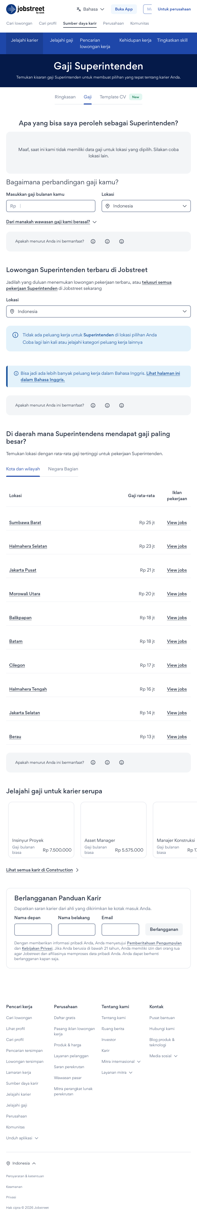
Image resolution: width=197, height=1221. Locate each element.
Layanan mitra (114, 1072)
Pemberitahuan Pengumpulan (154, 943)
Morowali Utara (24, 593)
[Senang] (122, 241)
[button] (79, 9)
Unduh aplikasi (19, 1138)
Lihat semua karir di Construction (43, 869)
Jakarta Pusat (22, 570)
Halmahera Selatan (28, 546)
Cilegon (17, 665)
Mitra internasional (118, 1061)
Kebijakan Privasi (37, 948)
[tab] (67, 97)
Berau (15, 736)
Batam (16, 641)
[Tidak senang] (93, 241)
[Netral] (107, 241)
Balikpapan (20, 617)
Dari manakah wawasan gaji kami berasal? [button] (51, 221)
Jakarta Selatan (24, 712)
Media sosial (160, 1055)
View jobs (177, 522)
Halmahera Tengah (28, 689)
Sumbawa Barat (25, 522)
